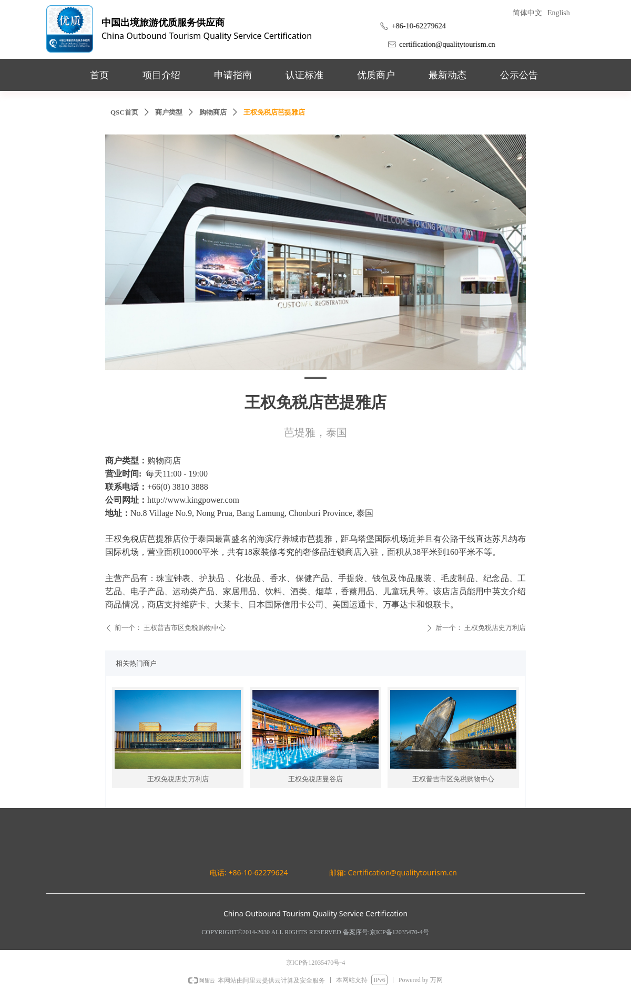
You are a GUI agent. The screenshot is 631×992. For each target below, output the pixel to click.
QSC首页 (124, 112)
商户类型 (168, 112)
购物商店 (213, 112)
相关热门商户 (136, 663)
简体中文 (527, 13)
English (558, 13)
